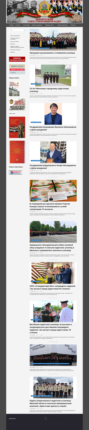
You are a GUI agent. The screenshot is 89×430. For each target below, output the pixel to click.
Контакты (73, 25)
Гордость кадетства (62, 25)
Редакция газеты (49, 25)
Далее (60, 419)
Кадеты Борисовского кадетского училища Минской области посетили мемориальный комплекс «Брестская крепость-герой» (50, 404)
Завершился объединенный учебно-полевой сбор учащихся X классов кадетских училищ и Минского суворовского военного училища (52, 248)
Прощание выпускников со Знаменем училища (52, 53)
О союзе (18, 25)
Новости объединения (15, 35)
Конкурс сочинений (14, 41)
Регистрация (26, 25)
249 (55, 419)
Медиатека (12, 43)
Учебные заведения (37, 25)
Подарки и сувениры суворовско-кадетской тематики (17, 47)
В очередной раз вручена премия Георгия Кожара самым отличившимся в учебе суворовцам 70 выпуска (50, 207)
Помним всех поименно (15, 49)
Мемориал (12, 52)
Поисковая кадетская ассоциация (14, 39)
